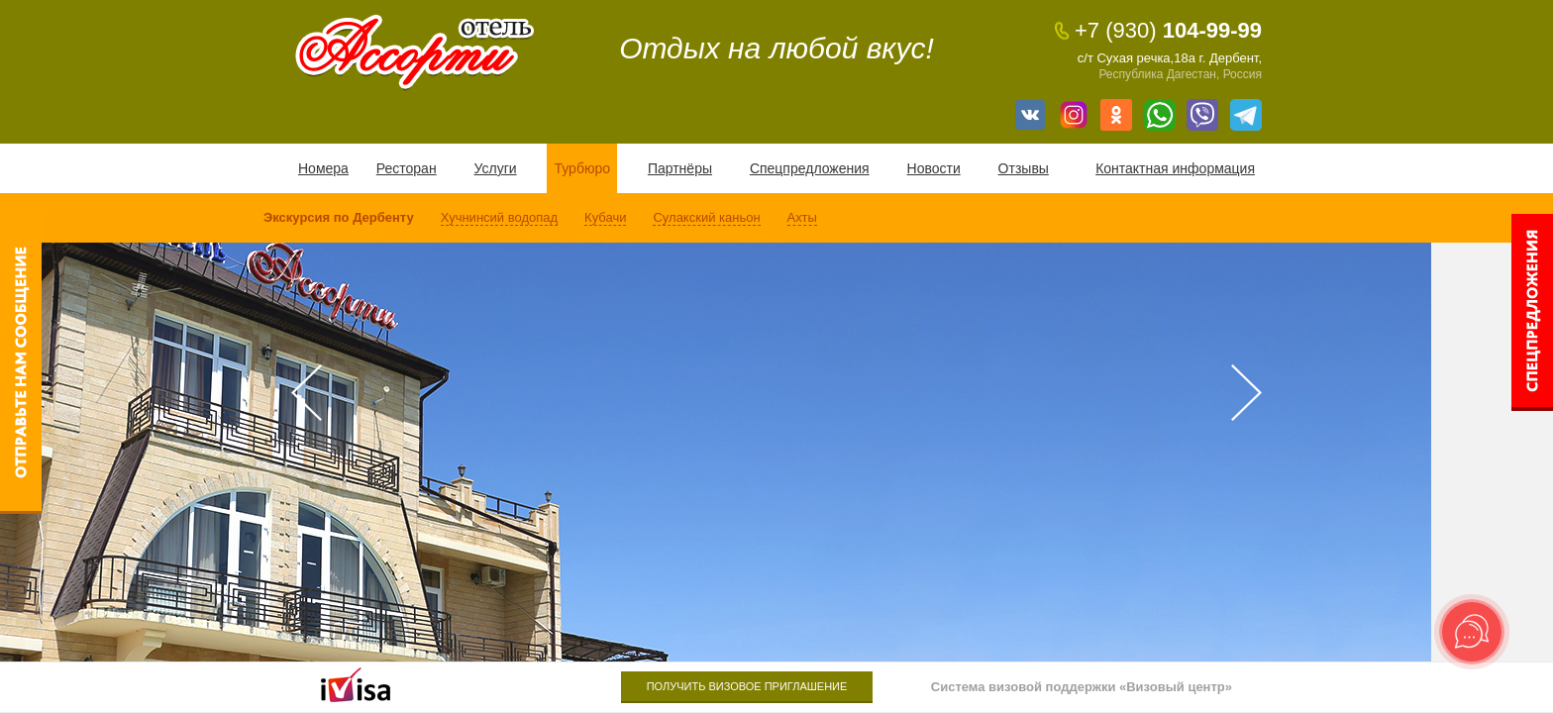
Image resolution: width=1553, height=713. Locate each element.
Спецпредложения (810, 168)
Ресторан (406, 168)
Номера (323, 168)
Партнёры (680, 168)
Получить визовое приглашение (747, 686)
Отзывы (1023, 168)
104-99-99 (1168, 31)
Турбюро (582, 168)
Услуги (495, 168)
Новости (934, 168)
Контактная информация (1175, 168)
